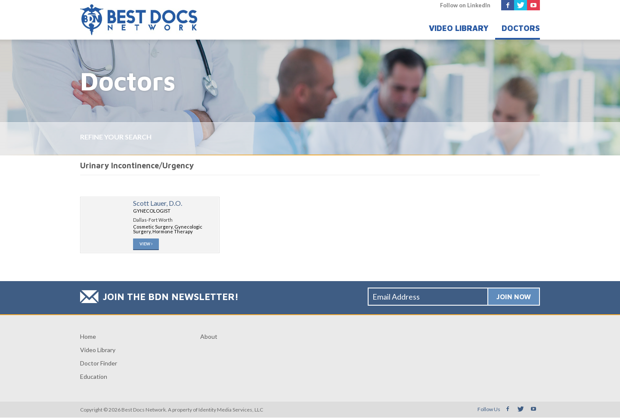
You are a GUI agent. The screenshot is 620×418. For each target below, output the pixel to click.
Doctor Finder (98, 363)
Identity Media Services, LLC (230, 410)
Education (93, 377)
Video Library (459, 28)
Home (88, 337)
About (208, 337)
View (146, 244)
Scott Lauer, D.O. (157, 203)
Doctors (521, 28)
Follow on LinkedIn (465, 5)
